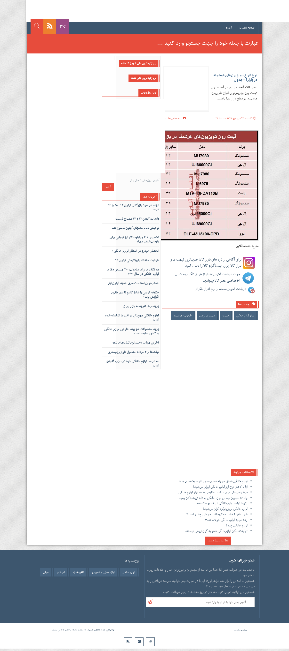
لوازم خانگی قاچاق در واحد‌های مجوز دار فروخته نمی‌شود (213, 481)
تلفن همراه (78, 572)
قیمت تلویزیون (207, 315)
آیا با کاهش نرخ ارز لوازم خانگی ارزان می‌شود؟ (220, 487)
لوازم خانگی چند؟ (237, 525)
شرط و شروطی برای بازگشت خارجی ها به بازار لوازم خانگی (213, 492)
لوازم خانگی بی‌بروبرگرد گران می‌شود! (225, 509)
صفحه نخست (247, 27)
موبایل (46, 572)
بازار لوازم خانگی (245, 315)
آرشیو (229, 27)
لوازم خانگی (128, 572)
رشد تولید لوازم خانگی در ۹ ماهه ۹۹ (226, 520)
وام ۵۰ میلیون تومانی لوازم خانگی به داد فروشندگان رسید (213, 498)
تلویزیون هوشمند (183, 315)
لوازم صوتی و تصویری (103, 572)
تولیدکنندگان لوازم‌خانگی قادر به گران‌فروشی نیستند (216, 531)
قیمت (226, 315)
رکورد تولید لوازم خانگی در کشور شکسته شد (221, 503)
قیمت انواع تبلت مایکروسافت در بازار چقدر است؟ (217, 514)
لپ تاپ (61, 572)
